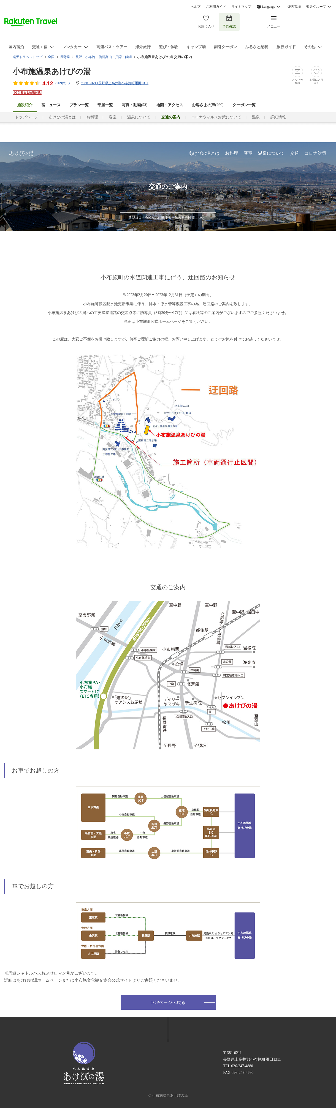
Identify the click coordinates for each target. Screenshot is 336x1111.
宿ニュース (51, 105)
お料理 (92, 117)
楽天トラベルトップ (27, 57)
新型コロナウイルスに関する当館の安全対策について (168, 218)
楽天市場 (294, 7)
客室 (112, 117)
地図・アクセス (169, 105)
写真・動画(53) (134, 105)
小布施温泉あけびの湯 (52, 71)
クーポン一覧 (244, 105)
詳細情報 (278, 117)
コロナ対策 (315, 153)
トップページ (26, 117)
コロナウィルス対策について (216, 117)
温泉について (138, 117)
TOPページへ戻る (168, 1002)
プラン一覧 (79, 105)
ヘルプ (195, 7)
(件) (63, 83)
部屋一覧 (105, 105)
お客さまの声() (207, 105)
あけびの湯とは (62, 117)
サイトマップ (241, 7)
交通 (294, 153)
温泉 (256, 117)
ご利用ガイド (216, 7)
